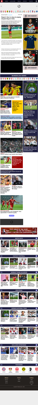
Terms (19, 394)
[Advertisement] (19, 17)
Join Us (6, 397)
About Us (6, 394)
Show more (12, 230)
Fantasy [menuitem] (25, 1)
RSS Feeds (31, 397)
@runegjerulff (9, 29)
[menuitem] (2, 1)
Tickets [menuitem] (31, 1)
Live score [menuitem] (12, 1)
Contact (6, 395)
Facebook (31, 395)
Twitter (31, 394)
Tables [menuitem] (19, 1)
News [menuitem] (6, 1)
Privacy (19, 395)
